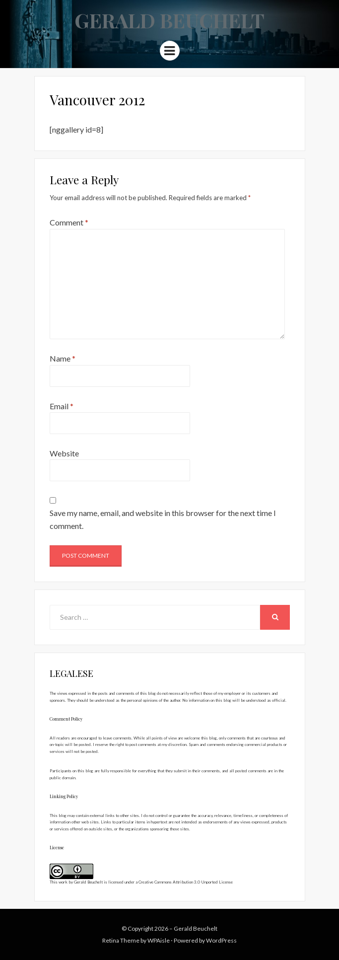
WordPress (221, 940)
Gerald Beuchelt (169, 20)
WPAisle (158, 940)
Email (61, 406)
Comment (69, 222)
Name (62, 358)
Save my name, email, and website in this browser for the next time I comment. (163, 519)
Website (64, 453)
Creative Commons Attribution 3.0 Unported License (185, 882)
